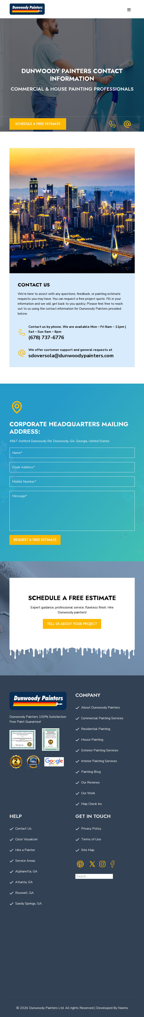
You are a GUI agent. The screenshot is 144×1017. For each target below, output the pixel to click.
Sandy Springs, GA (28, 903)
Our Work (88, 793)
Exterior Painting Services (99, 750)
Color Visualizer (26, 839)
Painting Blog (91, 771)
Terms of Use (91, 839)
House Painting (92, 739)
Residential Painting (95, 729)
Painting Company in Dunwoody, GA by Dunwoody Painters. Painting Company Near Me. (72, 961)
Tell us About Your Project (72, 623)
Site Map (87, 850)
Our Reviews (90, 782)
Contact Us (23, 828)
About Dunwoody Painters (100, 707)
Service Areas (25, 860)
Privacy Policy (91, 828)
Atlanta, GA (24, 882)
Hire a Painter (25, 850)
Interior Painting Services (99, 761)
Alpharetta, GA (26, 871)
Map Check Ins (91, 804)
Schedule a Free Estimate (37, 123)
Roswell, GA (24, 893)
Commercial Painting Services (102, 718)
